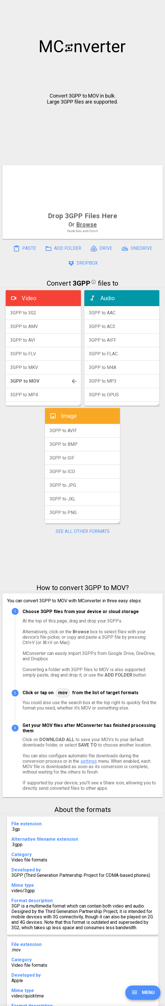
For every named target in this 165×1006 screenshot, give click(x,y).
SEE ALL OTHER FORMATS (83, 531)
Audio (107, 298)
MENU (143, 992)
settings (88, 761)
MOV (63, 692)
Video (29, 298)
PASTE (24, 248)
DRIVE (101, 248)
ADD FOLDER (63, 248)
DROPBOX (83, 263)
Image (69, 416)
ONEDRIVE (136, 248)
